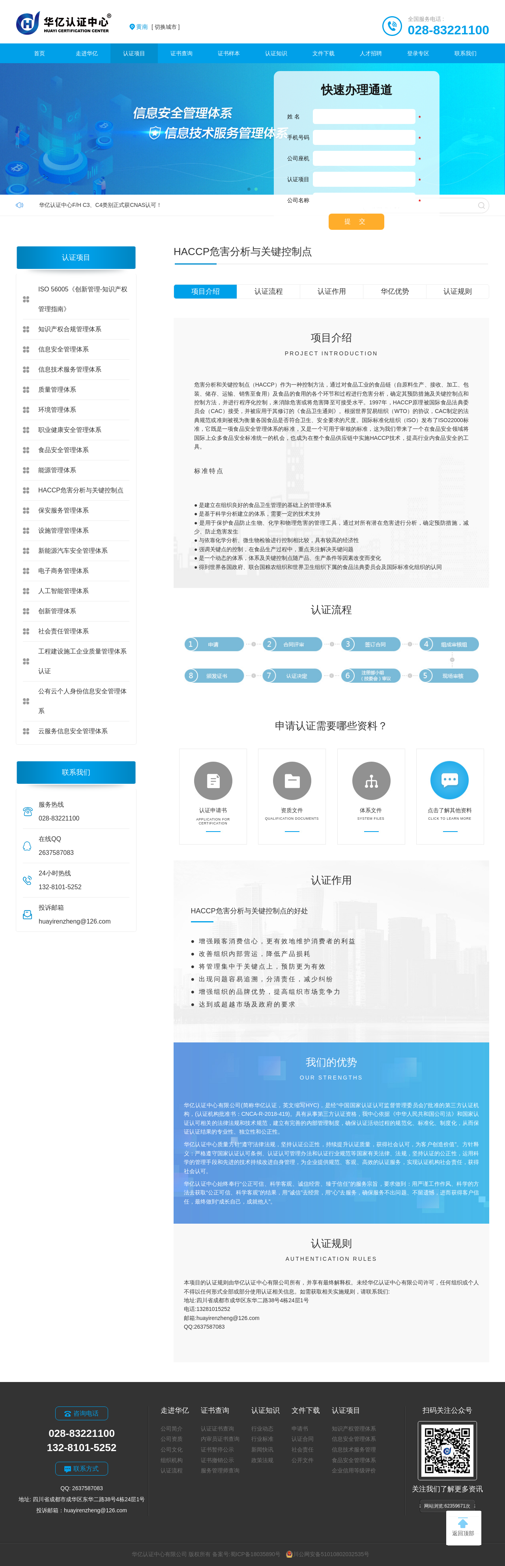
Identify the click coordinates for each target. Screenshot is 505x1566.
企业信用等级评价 (354, 1470)
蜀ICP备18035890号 (255, 1554)
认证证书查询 (217, 1428)
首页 (39, 53)
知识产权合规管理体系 (69, 329)
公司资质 (172, 1439)
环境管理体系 (57, 409)
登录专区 (418, 53)
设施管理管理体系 (63, 530)
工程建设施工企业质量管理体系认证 (82, 661)
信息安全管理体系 (63, 349)
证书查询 (181, 53)
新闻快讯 (262, 1449)
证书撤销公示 (217, 1460)
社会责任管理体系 (63, 631)
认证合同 (303, 1439)
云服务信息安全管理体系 (73, 731)
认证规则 (457, 291)
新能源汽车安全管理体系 (73, 550)
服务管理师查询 (220, 1470)
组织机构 (172, 1460)
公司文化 (172, 1449)
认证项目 (134, 53)
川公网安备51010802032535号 (327, 1554)
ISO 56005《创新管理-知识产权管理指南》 (82, 299)
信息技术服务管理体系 (69, 369)
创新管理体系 (57, 611)
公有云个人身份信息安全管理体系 (82, 701)
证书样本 (229, 53)
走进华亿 (87, 53)
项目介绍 (205, 291)
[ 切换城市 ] (158, 27)
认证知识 (276, 53)
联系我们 (465, 53)
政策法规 (262, 1460)
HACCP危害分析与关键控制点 (80, 490)
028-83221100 (448, 30)
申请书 (300, 1428)
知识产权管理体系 (354, 1428)
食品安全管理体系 (63, 450)
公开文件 (303, 1460)
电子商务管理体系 (63, 570)
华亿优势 (395, 291)
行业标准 (262, 1439)
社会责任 (303, 1449)
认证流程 (268, 291)
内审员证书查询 (220, 1439)
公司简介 (172, 1428)
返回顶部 (463, 1526)
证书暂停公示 (217, 1449)
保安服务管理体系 (63, 510)
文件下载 (323, 53)
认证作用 (332, 291)
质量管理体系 (57, 389)
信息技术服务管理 (354, 1449)
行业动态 (262, 1428)
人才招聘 (371, 53)
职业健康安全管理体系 (69, 429)
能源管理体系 (57, 470)
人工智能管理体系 (63, 591)
